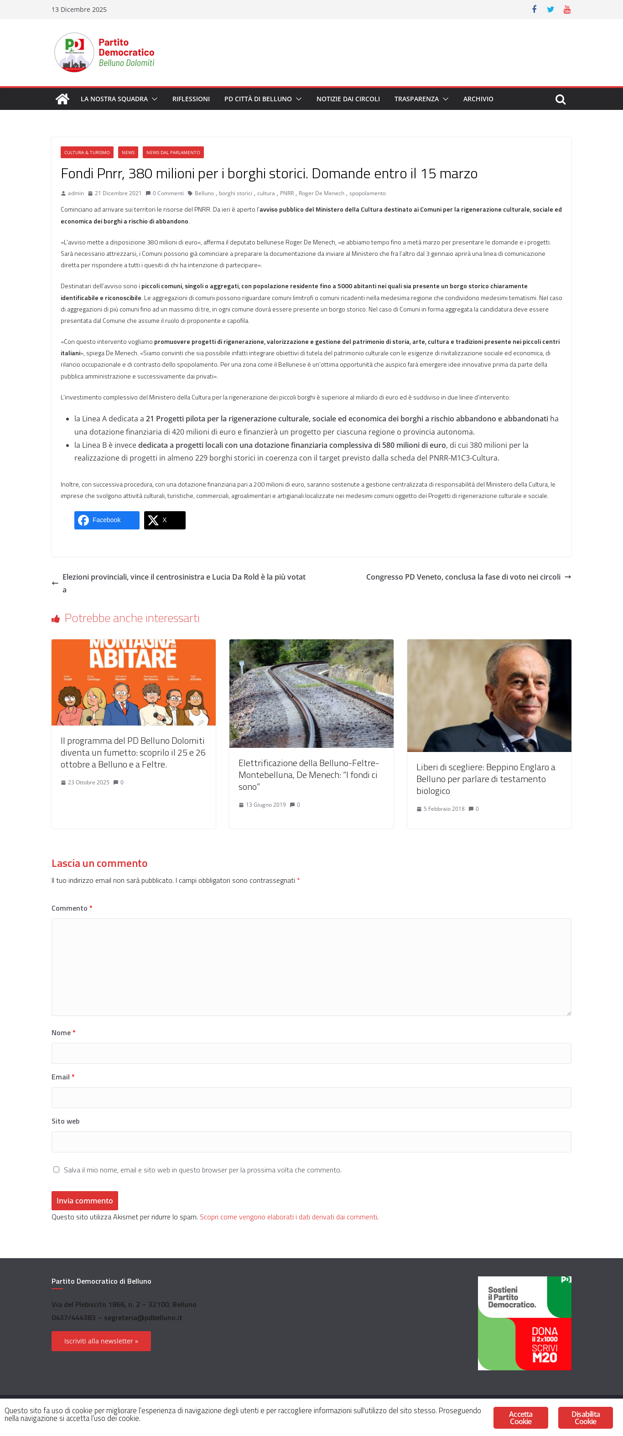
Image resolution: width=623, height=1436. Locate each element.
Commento (72, 907)
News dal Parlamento (173, 152)
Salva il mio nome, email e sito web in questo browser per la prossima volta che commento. (203, 1169)
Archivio (478, 98)
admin (76, 193)
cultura (266, 193)
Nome (64, 1032)
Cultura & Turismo (87, 152)
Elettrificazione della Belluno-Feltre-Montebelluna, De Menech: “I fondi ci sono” (309, 774)
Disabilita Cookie (585, 1417)
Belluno (204, 193)
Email (63, 1076)
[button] (153, 99)
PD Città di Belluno (258, 98)
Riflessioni (191, 98)
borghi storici (235, 193)
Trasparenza (417, 98)
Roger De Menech (321, 193)
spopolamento (367, 193)
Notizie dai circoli (348, 98)
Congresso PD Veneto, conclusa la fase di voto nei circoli (468, 577)
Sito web (65, 1120)
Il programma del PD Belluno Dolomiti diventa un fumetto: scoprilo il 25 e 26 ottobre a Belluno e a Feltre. (133, 752)
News (128, 152)
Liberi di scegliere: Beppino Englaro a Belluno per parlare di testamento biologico (486, 779)
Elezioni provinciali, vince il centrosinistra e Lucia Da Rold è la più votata (179, 583)
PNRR (287, 193)
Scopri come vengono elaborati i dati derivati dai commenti (288, 1216)
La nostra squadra (114, 98)
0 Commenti (164, 193)
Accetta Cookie (520, 1417)
